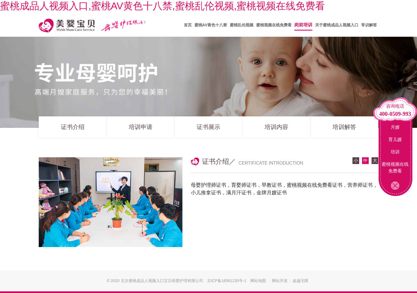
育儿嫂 (395, 139)
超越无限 (300, 280)
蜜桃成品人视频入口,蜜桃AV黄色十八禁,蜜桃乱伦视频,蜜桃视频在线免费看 (162, 5)
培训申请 (140, 129)
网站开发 (280, 280)
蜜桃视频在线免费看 (395, 167)
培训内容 (276, 129)
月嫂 (395, 127)
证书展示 (208, 129)
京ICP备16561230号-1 (226, 280)
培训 (395, 151)
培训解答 (344, 129)
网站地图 (258, 280)
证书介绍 (72, 129)
